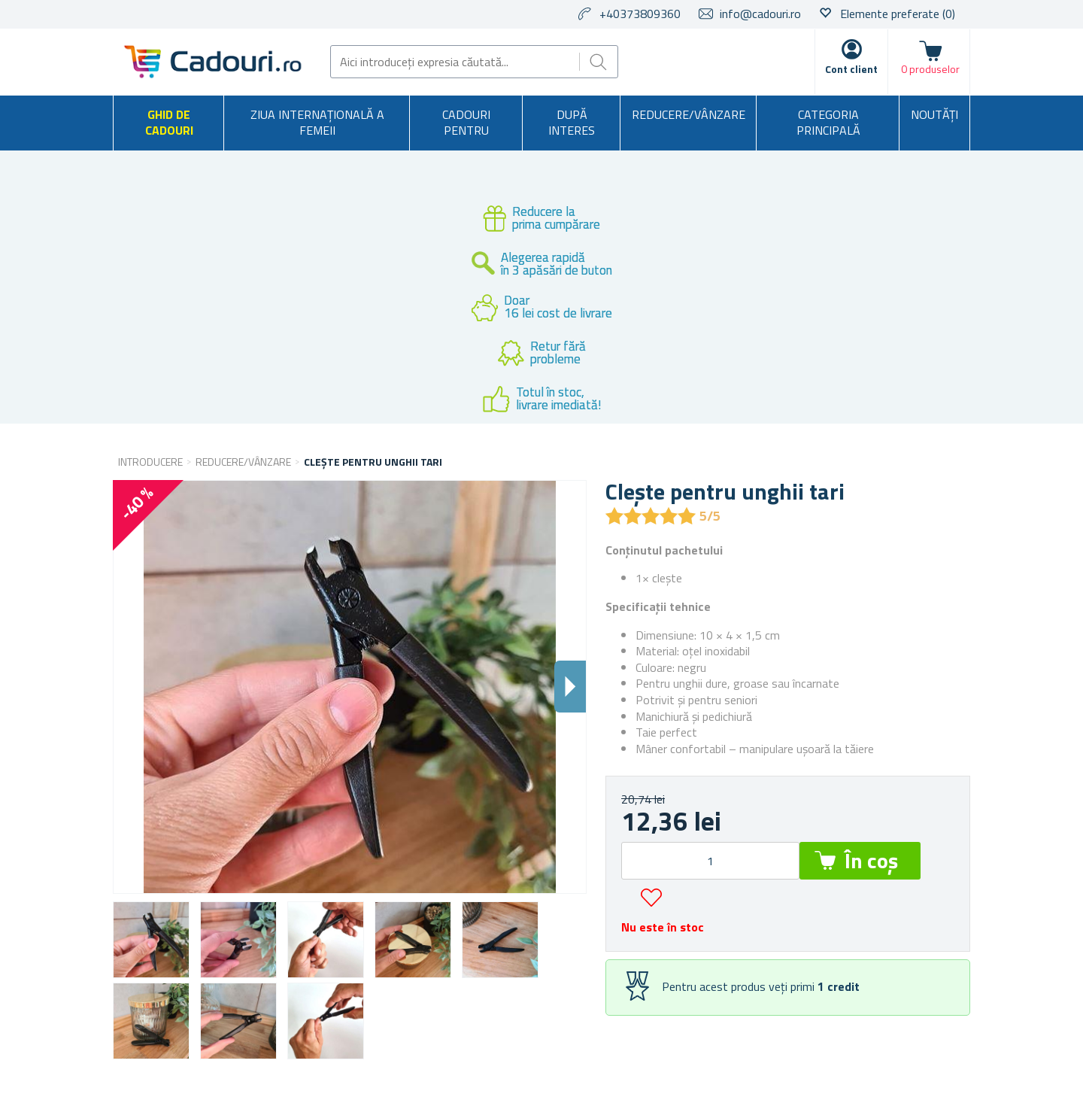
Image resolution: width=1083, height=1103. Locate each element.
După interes (571, 122)
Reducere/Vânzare (688, 114)
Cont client (851, 69)
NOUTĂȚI (934, 114)
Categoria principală (828, 122)
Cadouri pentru (466, 122)
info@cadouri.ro (760, 14)
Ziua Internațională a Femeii (317, 122)
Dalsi (570, 687)
